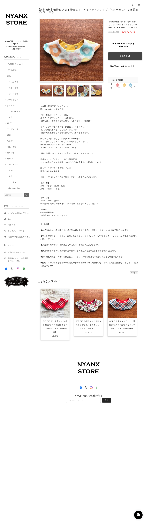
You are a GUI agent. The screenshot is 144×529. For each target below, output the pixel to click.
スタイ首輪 (13, 88)
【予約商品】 (13, 70)
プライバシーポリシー (17, 231)
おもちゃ (11, 106)
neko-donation (13, 188)
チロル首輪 (13, 94)
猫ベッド (11, 153)
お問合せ (11, 225)
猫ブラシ (11, 123)
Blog (10, 219)
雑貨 (9, 135)
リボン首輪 (13, 82)
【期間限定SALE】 (15, 64)
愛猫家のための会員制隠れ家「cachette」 (19, 259)
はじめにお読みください (18, 213)
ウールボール (14, 111)
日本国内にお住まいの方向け (123, 66)
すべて (111, 84)
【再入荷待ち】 (13, 164)
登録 (106, 400)
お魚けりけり (14, 117)
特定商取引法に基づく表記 (19, 237)
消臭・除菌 (12, 147)
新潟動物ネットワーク (17, 252)
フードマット (13, 129)
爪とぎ (10, 141)
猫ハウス (11, 159)
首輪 (9, 76)
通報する (134, 273)
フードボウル (13, 100)
